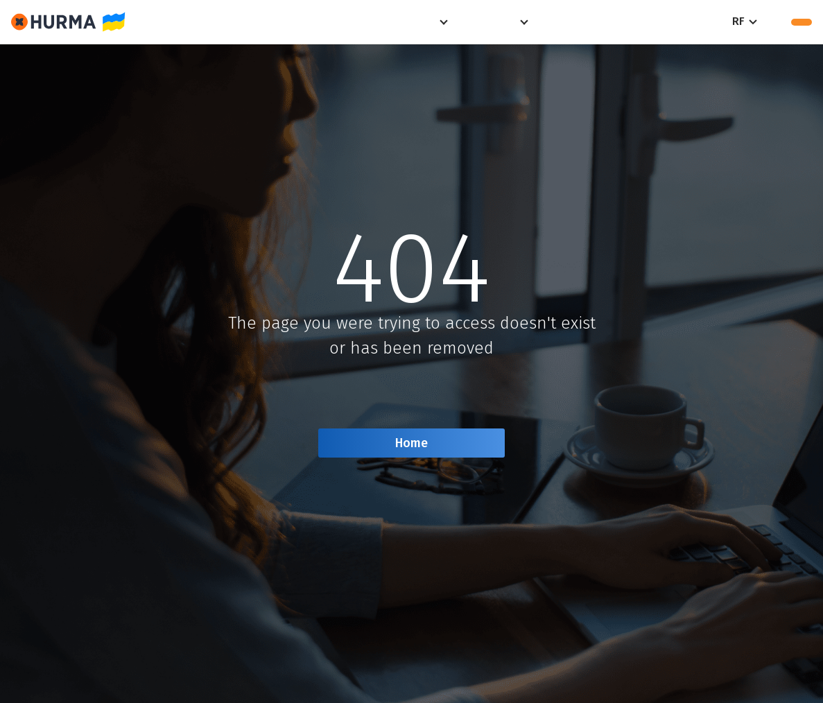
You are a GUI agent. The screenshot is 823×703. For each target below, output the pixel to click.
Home (411, 443)
